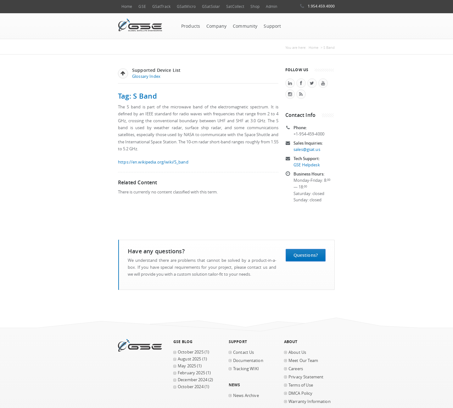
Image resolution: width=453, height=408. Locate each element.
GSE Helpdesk (307, 165)
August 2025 (189, 359)
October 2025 (191, 352)
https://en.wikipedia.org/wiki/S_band (153, 162)
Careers (295, 368)
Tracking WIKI (246, 368)
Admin (271, 6)
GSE (142, 6)
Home (126, 6)
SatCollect (235, 6)
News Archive (246, 395)
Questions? (306, 255)
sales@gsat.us (307, 149)
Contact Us (243, 352)
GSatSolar (211, 6)
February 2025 (191, 373)
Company (216, 26)
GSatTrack (161, 6)
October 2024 (191, 386)
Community (245, 26)
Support (272, 26)
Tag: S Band (137, 96)
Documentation (248, 360)
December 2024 (192, 379)
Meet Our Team (303, 360)
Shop (254, 6)
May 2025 (187, 366)
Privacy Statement (305, 377)
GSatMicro (186, 6)
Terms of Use (300, 385)
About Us (297, 352)
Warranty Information (309, 401)
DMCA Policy (300, 393)
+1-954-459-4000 (309, 134)
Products (190, 26)
